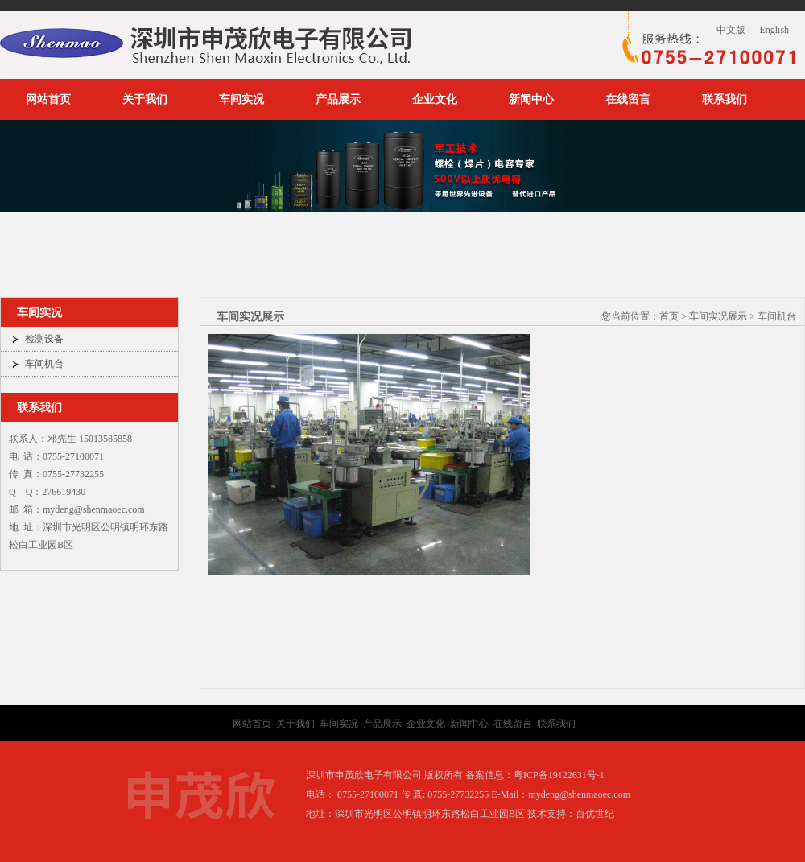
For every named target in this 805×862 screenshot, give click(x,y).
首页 (669, 316)
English (774, 29)
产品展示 (338, 99)
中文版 (730, 29)
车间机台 (44, 363)
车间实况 (241, 99)
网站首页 (48, 99)
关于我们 (144, 99)
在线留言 (627, 99)
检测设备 (44, 338)
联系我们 (724, 99)
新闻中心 (531, 99)
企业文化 (434, 99)
